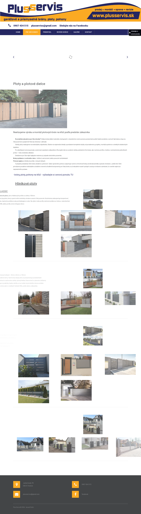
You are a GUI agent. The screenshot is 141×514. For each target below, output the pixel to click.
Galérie (77, 32)
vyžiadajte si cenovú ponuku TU (58, 174)
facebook (85, 494)
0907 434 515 (21, 25)
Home (18, 32)
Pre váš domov (32, 32)
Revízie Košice (62, 32)
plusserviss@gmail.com (44, 25)
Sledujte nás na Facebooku (73, 25)
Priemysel (47, 32)
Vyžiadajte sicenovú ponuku (135, 32)
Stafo (32, 507)
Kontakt (88, 32)
